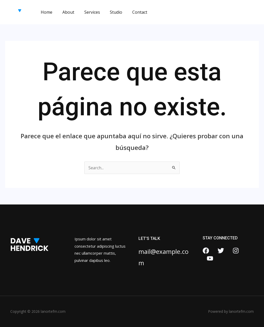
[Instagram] (236, 250)
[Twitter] (221, 250)
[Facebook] (206, 250)
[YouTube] (210, 258)
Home (46, 12)
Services (88, 12)
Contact (132, 12)
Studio (110, 12)
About (66, 12)
